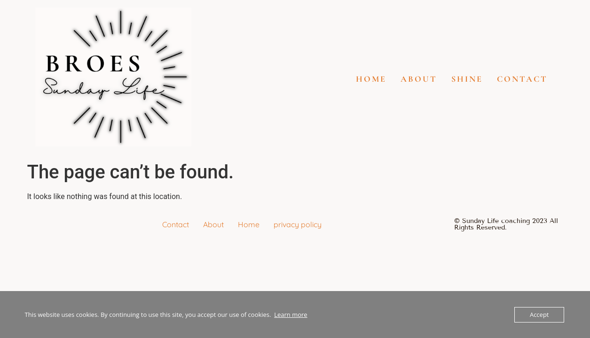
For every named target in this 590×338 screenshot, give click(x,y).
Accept (539, 314)
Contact (522, 79)
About (419, 79)
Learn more (290, 314)
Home (371, 79)
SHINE (467, 79)
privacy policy (298, 224)
